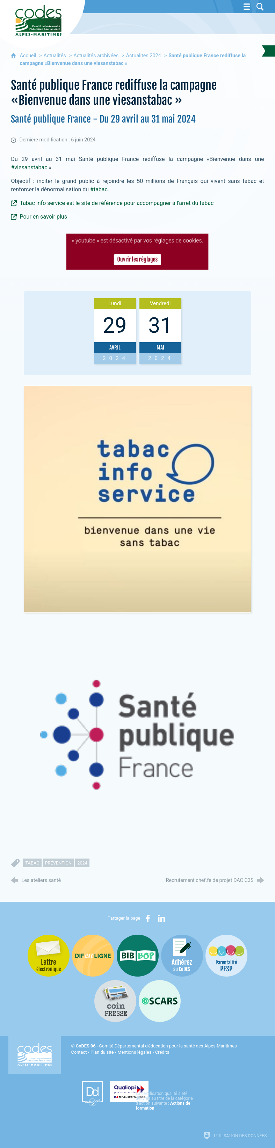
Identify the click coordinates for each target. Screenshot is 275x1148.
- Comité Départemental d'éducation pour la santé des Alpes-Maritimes (156, 1045)
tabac (32, 863)
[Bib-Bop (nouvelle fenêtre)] (138, 956)
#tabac (99, 189)
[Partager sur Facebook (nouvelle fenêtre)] (148, 918)
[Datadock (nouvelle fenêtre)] (81, 1093)
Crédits (162, 1052)
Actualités (55, 56)
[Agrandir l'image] (138, 498)
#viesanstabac (29, 167)
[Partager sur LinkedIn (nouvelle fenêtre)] (161, 918)
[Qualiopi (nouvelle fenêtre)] (151, 1091)
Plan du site (102, 1052)
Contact (79, 1052)
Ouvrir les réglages (137, 260)
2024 (82, 863)
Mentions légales (134, 1052)
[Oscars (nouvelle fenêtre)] (160, 1001)
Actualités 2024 (143, 56)
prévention (58, 863)
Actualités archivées (95, 56)
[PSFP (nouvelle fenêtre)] (226, 956)
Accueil (28, 56)
